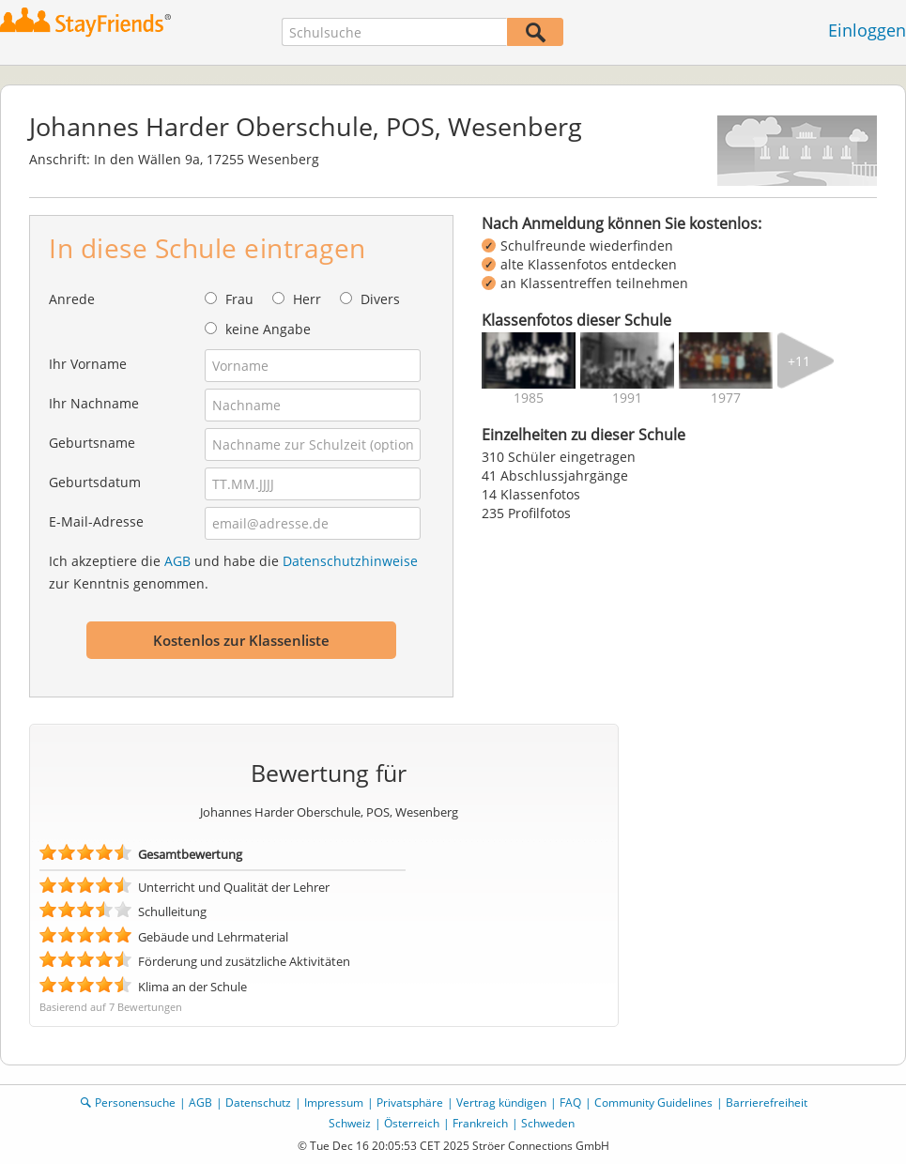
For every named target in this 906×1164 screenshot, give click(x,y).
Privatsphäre (409, 1102)
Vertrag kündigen (501, 1102)
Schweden (548, 1123)
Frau (239, 299)
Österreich (411, 1123)
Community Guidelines (653, 1102)
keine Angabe (268, 329)
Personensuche (135, 1102)
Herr (307, 299)
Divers (380, 299)
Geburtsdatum (95, 482)
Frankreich (480, 1123)
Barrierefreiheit (766, 1102)
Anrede (72, 299)
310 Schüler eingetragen (559, 457)
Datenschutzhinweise (350, 561)
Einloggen (867, 30)
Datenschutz (258, 1102)
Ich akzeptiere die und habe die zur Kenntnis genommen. (233, 572)
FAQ (570, 1102)
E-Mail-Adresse (96, 521)
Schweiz (350, 1123)
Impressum (333, 1102)
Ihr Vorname (88, 364)
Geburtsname (92, 443)
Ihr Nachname (94, 403)
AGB (177, 561)
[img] (529, 360)
